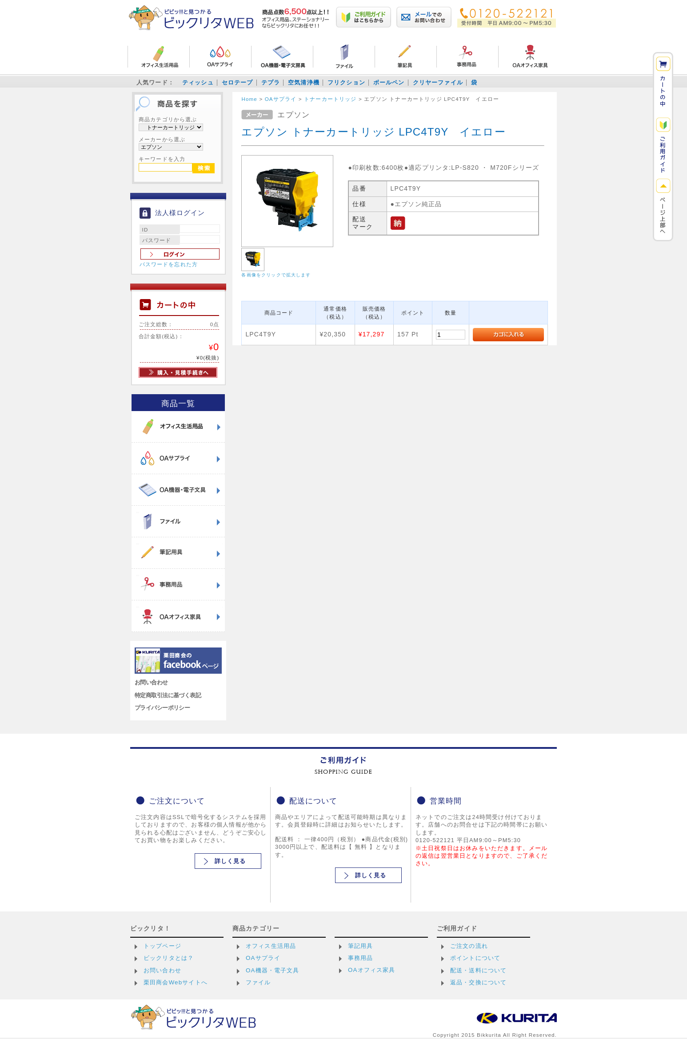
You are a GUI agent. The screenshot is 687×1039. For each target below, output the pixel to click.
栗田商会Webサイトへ (176, 982)
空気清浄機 (304, 82)
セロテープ (237, 82)
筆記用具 (360, 946)
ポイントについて (475, 958)
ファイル (258, 982)
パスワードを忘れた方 (169, 264)
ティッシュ (198, 82)
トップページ (162, 946)
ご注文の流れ (469, 946)
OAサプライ (263, 958)
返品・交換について (478, 982)
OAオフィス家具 (371, 970)
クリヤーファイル (438, 82)
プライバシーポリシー (162, 707)
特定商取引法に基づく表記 (168, 695)
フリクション (346, 82)
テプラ (270, 82)
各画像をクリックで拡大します (276, 274)
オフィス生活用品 (271, 946)
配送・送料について (478, 970)
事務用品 (360, 958)
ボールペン (389, 82)
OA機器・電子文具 (273, 970)
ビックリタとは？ (169, 958)
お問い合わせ (151, 682)
